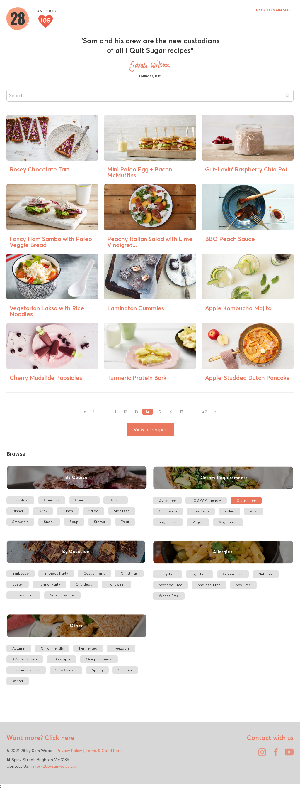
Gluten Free (246, 500)
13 (136, 411)
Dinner (17, 511)
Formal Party (49, 584)
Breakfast (20, 500)
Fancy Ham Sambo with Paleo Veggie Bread (51, 241)
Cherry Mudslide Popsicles (46, 377)
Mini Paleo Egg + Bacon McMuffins (139, 172)
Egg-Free (199, 574)
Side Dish (121, 511)
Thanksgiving (23, 595)
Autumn (18, 648)
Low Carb (200, 511)
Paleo (229, 511)
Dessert (115, 500)
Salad (93, 511)
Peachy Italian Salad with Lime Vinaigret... (149, 241)
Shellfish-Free (209, 585)
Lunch (68, 511)
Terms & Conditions (104, 750)
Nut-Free (265, 574)
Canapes (51, 500)
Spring (97, 670)
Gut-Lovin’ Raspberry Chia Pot (246, 169)
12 (125, 411)
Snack (49, 522)
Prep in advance (26, 670)
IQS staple (61, 659)
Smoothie (20, 522)
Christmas (129, 573)
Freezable (121, 648)
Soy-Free (243, 585)
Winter (17, 681)
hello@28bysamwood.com (54, 766)
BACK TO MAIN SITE (273, 10)
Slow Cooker (65, 670)
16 (170, 411)
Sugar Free (168, 522)
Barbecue (20, 573)
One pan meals (99, 659)
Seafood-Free (170, 585)
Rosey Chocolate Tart (39, 169)
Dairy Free (167, 500)
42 (204, 411)
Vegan (197, 522)
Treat (125, 522)
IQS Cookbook (24, 659)
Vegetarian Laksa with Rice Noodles (47, 311)
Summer (125, 670)
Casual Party (94, 573)
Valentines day (62, 595)
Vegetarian (228, 522)
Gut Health (168, 511)
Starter (99, 522)
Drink (43, 511)
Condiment (84, 500)
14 (147, 411)
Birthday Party (56, 573)
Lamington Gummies (135, 308)
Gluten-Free (233, 574)
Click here (58, 737)
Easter (17, 584)
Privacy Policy (69, 750)
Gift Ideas (84, 584)
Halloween (116, 584)
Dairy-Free (167, 574)
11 (114, 411)
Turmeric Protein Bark (136, 377)
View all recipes (150, 429)
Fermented (88, 648)
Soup (74, 522)
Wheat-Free (169, 596)
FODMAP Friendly (206, 500)
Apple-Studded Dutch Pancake (247, 377)
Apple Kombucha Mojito (238, 308)
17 (181, 411)
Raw (253, 511)
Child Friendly (52, 648)
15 (159, 411)
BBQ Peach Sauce (230, 238)
